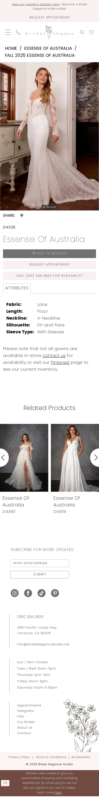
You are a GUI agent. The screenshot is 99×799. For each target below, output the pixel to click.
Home (11, 49)
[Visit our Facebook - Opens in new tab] (28, 596)
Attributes (17, 290)
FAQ (20, 719)
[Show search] (82, 33)
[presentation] (24, 460)
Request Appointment (49, 266)
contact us (54, 358)
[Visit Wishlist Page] (91, 33)
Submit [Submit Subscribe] (40, 577)
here (58, 795)
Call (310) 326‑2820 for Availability (50, 277)
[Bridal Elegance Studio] (49, 33)
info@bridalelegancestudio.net (43, 647)
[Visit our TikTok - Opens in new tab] (41, 596)
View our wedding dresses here (35, 4)
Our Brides (26, 725)
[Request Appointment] (49, 18)
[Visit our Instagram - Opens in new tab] (15, 596)
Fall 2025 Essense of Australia (40, 56)
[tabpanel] (49, 137)
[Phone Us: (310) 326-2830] (18, 33)
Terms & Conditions (50, 760)
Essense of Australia (48, 49)
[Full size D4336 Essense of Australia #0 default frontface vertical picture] (49, 137)
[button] (8, 33)
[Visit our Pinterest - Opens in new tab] (55, 596)
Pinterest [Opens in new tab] (60, 365)
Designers (25, 714)
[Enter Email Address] (40, 566)
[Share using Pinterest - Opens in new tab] (21, 217)
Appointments (29, 708)
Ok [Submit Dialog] (5, 785)
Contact (24, 736)
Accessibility (80, 760)
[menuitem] (8, 33)
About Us (25, 730)
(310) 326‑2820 (30, 620)
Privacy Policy (19, 760)
